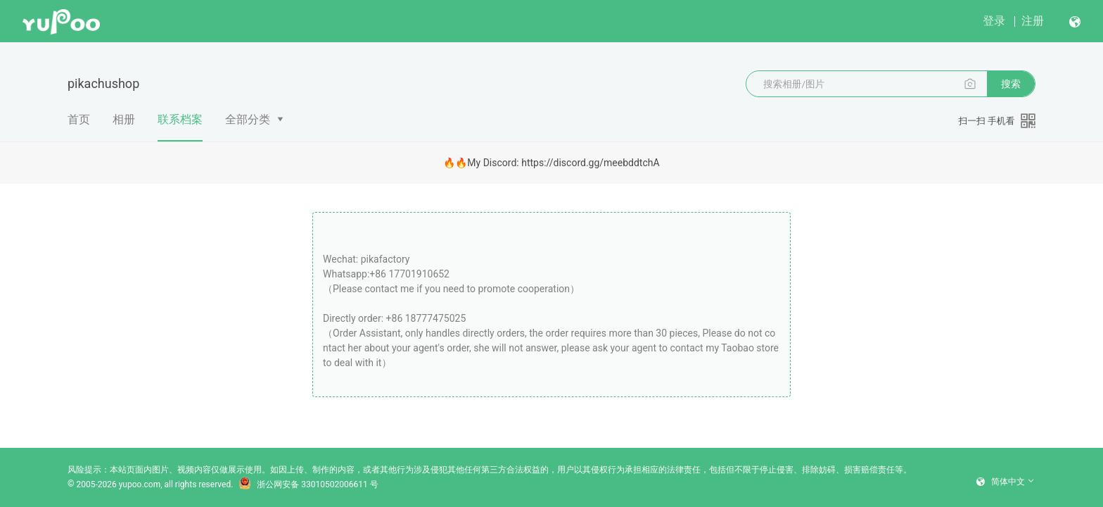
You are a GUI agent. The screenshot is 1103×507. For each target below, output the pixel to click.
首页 (79, 119)
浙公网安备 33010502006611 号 (308, 484)
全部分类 (247, 119)
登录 (994, 20)
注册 (1032, 20)
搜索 (1011, 83)
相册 (124, 119)
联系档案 (180, 127)
